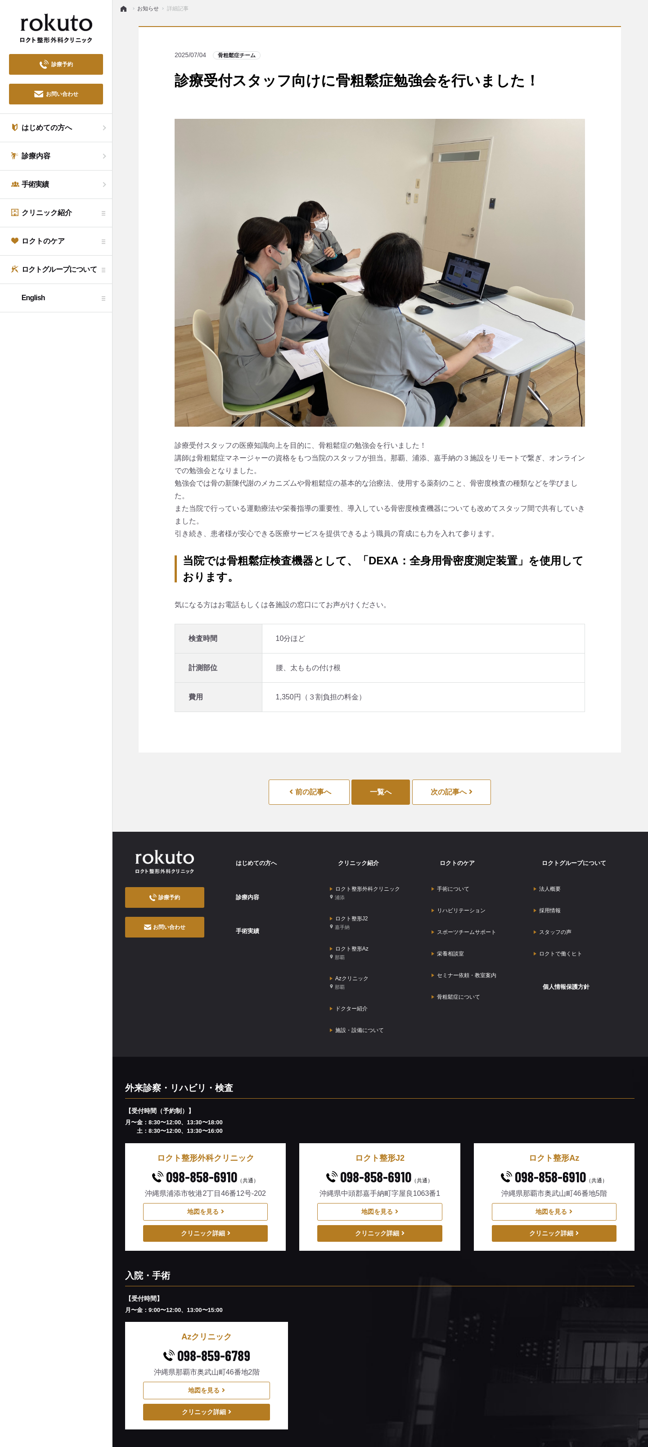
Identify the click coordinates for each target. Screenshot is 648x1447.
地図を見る (205, 1153)
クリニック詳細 (205, 1174)
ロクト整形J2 (349, 901)
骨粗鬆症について (456, 945)
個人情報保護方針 (562, 940)
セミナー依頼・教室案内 (464, 931)
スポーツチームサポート (464, 903)
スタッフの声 (553, 903)
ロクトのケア (452, 857)
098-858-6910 (205, 1118)
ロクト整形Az (349, 922)
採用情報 (547, 889)
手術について (450, 875)
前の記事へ (310, 792)
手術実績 (241, 906)
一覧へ (381, 792)
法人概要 (547, 875)
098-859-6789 (206, 1297)
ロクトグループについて (572, 857)
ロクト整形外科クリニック (365, 879)
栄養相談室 (448, 917)
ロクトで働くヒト (558, 917)
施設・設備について (357, 976)
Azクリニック (349, 944)
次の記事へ (451, 792)
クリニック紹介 (354, 857)
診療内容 (241, 881)
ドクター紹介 (349, 962)
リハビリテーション (459, 889)
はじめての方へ (252, 857)
